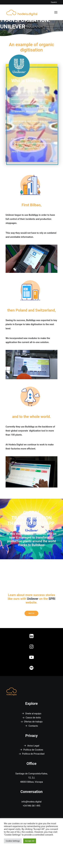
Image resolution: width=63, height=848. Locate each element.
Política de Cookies (33, 749)
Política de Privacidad (33, 753)
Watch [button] (31, 613)
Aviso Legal (33, 745)
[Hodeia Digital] (22, 12)
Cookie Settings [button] (13, 841)
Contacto (33, 725)
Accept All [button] (29, 841)
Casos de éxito (33, 717)
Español (54, 2)
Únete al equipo (33, 713)
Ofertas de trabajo (33, 721)
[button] (56, 12)
